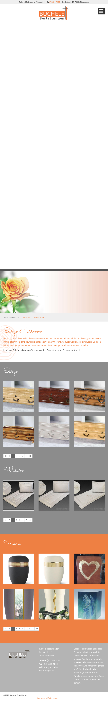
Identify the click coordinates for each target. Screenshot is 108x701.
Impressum (42, 698)
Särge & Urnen (38, 317)
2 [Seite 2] (16, 456)
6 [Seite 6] (29, 628)
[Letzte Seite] (30, 456)
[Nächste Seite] (26, 456)
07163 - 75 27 (54, 2)
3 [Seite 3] (19, 456)
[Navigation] (101, 11)
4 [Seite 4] (22, 456)
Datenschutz (53, 698)
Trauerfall (26, 317)
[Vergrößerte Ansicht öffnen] (18, 396)
